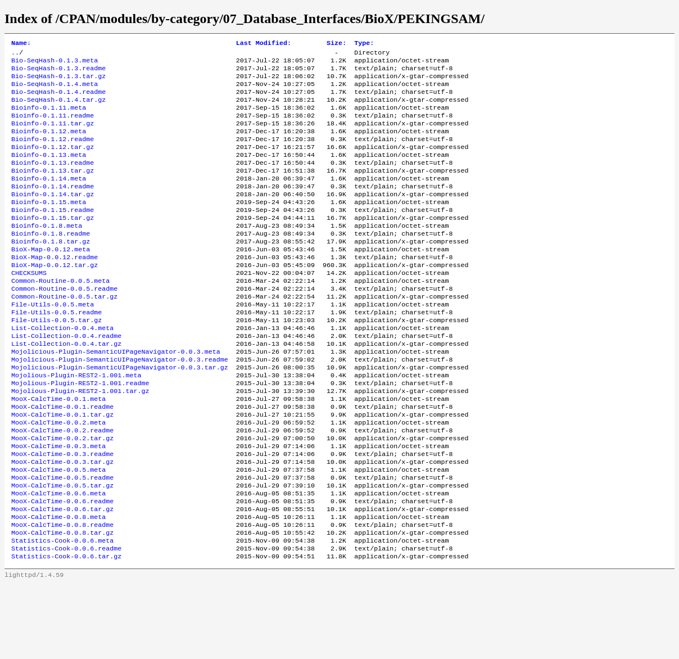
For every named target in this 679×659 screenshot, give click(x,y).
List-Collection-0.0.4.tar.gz (66, 387)
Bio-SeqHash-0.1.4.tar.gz (58, 108)
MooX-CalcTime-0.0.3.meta (58, 504)
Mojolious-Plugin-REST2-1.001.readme (80, 432)
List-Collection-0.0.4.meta (62, 369)
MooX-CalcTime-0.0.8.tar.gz (62, 603)
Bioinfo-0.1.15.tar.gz (52, 243)
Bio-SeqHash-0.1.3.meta (54, 63)
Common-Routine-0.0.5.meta (60, 315)
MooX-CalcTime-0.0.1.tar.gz (62, 468)
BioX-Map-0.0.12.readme (54, 288)
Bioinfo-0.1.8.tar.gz (50, 270)
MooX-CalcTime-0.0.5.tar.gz (62, 549)
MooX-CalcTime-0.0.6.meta (58, 558)
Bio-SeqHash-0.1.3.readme (58, 72)
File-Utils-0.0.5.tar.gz (56, 360)
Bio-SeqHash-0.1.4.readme (58, 99)
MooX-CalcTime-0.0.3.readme (62, 513)
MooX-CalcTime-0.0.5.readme (62, 540)
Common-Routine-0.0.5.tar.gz (64, 333)
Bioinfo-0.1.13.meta (48, 171)
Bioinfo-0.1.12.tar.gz (52, 162)
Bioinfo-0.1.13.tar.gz (52, 189)
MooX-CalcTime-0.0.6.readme (62, 567)
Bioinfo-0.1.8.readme (50, 261)
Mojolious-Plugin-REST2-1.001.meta (76, 423)
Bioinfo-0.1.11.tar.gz (52, 135)
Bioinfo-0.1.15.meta (48, 225)
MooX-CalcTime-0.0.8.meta (58, 585)
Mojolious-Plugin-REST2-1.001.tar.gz (80, 441)
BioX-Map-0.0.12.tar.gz (54, 297)
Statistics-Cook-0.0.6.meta (62, 612)
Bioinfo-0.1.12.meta (48, 144)
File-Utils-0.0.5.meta (52, 342)
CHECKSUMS (29, 306)
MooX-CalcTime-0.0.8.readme (62, 594)
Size (336, 43)
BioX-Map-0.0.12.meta (50, 279)
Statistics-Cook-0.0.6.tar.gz (66, 630)
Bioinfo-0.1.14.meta (48, 198)
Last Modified (263, 43)
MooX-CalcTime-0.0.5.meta (58, 531)
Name (21, 43)
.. (15, 54)
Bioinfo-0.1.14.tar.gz (52, 216)
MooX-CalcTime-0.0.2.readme (62, 486)
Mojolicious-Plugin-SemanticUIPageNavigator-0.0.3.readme (119, 405)
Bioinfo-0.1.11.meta (48, 117)
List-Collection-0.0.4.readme (66, 378)
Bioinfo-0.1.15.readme (52, 234)
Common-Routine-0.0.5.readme (64, 324)
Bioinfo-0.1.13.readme (52, 180)
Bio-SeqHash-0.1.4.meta (54, 90)
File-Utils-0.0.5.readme (56, 351)
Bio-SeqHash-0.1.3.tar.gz (58, 81)
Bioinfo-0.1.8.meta (46, 252)
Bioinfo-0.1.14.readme (52, 207)
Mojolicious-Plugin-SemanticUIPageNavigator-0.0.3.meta (115, 396)
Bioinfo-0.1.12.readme (52, 153)
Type (364, 43)
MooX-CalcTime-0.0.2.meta (58, 477)
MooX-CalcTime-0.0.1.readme (62, 459)
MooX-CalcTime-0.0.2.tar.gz (62, 495)
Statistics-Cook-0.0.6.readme (66, 621)
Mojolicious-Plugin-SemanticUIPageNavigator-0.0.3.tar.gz (119, 414)
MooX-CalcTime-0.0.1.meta (58, 450)
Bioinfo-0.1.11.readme (52, 126)
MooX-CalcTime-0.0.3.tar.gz (62, 522)
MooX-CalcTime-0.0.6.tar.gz (62, 576)
